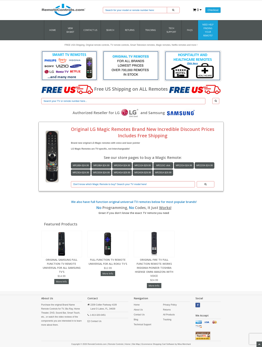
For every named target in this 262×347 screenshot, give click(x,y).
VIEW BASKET (70, 30)
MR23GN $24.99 (101, 172)
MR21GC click (163, 165)
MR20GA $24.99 (122, 165)
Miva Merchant (184, 344)
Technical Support (142, 324)
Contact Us (90, 30)
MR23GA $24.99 (81, 172)
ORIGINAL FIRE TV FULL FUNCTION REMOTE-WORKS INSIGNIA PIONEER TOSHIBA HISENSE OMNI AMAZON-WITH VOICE (154, 268)
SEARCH (110, 30)
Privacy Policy (170, 304)
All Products (169, 314)
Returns (167, 309)
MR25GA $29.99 (163, 172)
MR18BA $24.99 (81, 165)
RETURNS (129, 30)
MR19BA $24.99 (101, 165)
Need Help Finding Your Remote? (208, 30)
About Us (138, 309)
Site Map (136, 344)
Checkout (213, 10)
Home (52, 30)
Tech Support (171, 30)
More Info (61, 281)
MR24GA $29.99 (122, 172)
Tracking (167, 319)
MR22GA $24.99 (184, 165)
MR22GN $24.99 (204, 165)
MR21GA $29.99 (143, 165)
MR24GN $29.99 (142, 172)
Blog (136, 319)
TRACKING (150, 30)
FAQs (190, 30)
